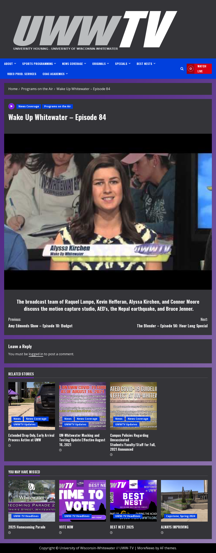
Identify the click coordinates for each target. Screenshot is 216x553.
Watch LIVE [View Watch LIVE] (196, 69)
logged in (36, 354)
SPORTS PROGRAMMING (37, 63)
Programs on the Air (57, 106)
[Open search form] (182, 69)
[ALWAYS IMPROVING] (184, 501)
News (17, 419)
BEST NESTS (144, 63)
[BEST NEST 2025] (133, 501)
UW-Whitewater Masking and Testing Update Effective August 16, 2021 (82, 440)
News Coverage (28, 106)
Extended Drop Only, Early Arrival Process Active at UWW (31, 437)
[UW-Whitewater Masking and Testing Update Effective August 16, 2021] (82, 406)
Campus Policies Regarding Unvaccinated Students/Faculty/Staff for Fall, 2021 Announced (132, 442)
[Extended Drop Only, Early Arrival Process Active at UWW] (31, 406)
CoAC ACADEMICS (54, 74)
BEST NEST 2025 (122, 527)
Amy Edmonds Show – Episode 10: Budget (58, 322)
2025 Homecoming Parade (26, 527)
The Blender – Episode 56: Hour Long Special (158, 322)
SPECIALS (121, 63)
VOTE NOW (66, 527)
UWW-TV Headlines (26, 516)
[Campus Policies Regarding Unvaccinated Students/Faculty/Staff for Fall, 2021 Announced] (133, 406)
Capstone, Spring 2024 (180, 516)
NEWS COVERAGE (72, 63)
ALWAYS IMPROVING (174, 527)
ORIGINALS (99, 63)
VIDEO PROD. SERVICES (21, 74)
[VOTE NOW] (82, 501)
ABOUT (8, 63)
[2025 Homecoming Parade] (31, 501)
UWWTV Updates (25, 424)
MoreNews (146, 548)
